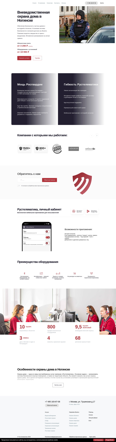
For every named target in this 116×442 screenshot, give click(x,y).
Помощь (91, 412)
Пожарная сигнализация (52, 423)
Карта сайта (92, 436)
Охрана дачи (73, 423)
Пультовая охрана (50, 418)
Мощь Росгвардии (29, 84)
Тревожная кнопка (50, 428)
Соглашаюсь (98, 440)
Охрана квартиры (74, 420)
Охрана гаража (73, 425)
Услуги (34, 3)
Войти (102, 3)
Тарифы (37, 58)
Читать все (58, 385)
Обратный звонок (49, 180)
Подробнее (109, 440)
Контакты (57, 3)
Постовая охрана (50, 431)
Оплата (63, 3)
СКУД (46, 420)
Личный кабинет (93, 418)
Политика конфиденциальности (53, 436)
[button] (97, 135)
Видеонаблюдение (50, 415)
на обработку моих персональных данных (38, 185)
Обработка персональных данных (78, 436)
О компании (41, 3)
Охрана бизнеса (74, 415)
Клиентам (50, 3)
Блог (90, 420)
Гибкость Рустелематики (81, 84)
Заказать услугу (24, 58)
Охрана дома (73, 418)
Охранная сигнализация (52, 426)
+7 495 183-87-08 (91, 3)
